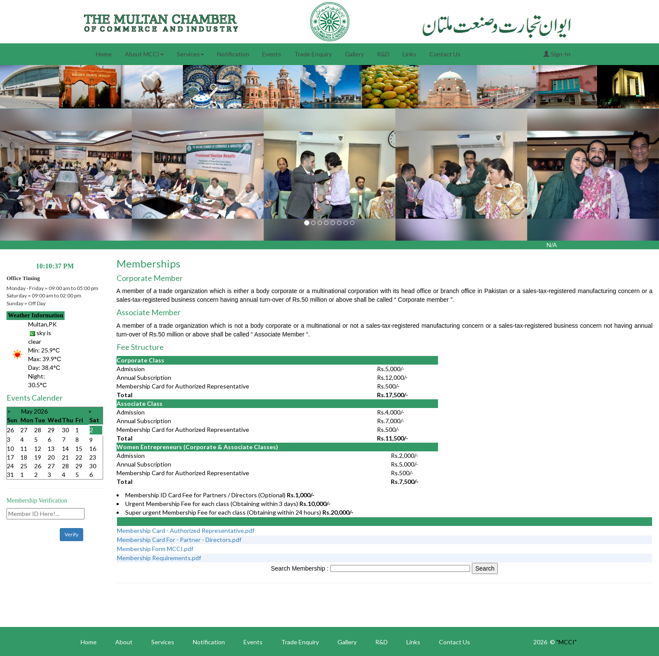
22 (78, 457)
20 (51, 457)
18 (23, 457)
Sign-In (556, 54)
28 (37, 430)
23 (92, 457)
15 (78, 448)
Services (190, 54)
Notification (233, 54)
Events (271, 54)
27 (23, 430)
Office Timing (23, 278)
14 (65, 448)
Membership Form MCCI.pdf (155, 548)
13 (51, 448)
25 (23, 466)
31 (10, 474)
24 (10, 466)
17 (10, 457)
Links (409, 54)
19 (37, 457)
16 (92, 448)
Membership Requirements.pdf (159, 557)
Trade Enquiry (313, 54)
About (124, 642)
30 (65, 430)
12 (37, 448)
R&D (383, 54)
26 (10, 430)
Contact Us (445, 54)
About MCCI (144, 54)
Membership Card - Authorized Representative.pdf (185, 530)
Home (104, 54)
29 (51, 430)
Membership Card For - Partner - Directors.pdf (179, 539)
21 (65, 457)
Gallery (354, 54)
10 (10, 448)
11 (23, 448)
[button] (49, 175)
